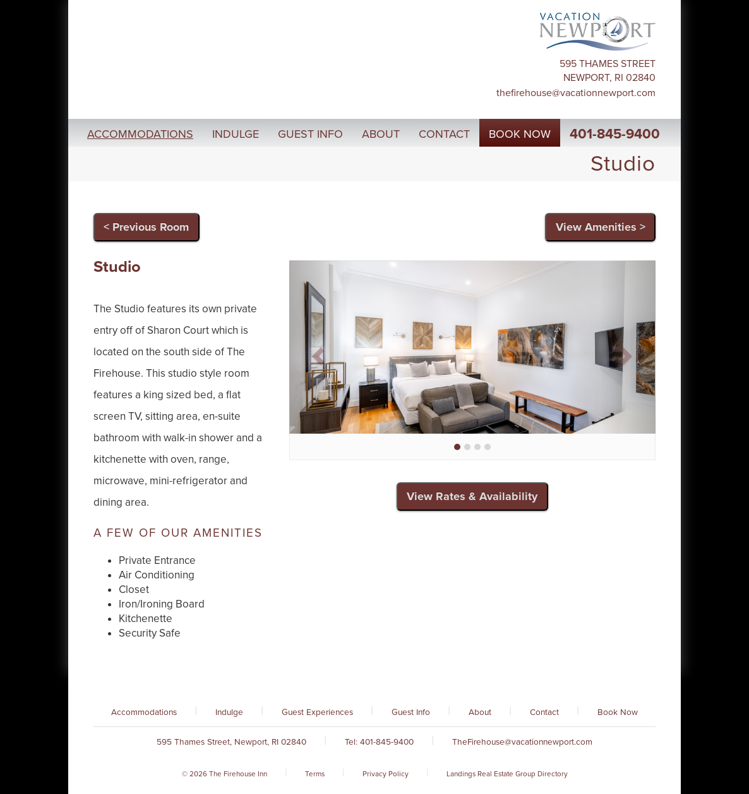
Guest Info (411, 712)
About (480, 712)
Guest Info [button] (310, 134)
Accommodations (144, 712)
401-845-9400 (615, 134)
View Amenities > (600, 227)
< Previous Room (146, 227)
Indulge (229, 712)
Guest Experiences (317, 712)
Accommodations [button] (140, 134)
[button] (316, 352)
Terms (315, 773)
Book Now (617, 712)
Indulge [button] (235, 134)
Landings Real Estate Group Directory (507, 773)
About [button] (381, 134)
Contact (544, 712)
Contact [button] (444, 134)
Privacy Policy (386, 773)
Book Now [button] (520, 134)
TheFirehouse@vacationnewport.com (576, 93)
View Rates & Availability (472, 496)
